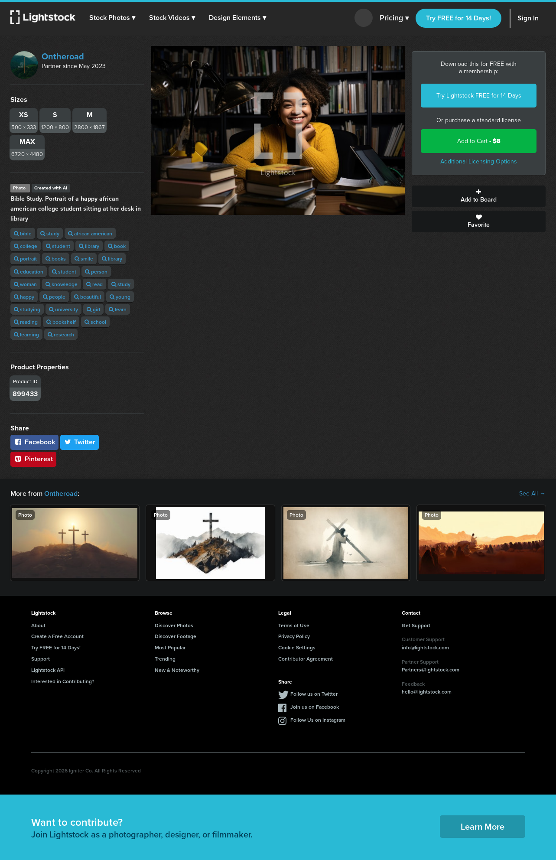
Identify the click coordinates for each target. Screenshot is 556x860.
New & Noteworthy (177, 670)
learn (118, 309)
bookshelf (61, 322)
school (95, 322)
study (49, 233)
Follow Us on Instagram (317, 719)
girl (93, 309)
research (61, 334)
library (89, 246)
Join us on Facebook (314, 706)
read (94, 284)
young (120, 296)
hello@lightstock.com (427, 691)
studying (27, 309)
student (58, 246)
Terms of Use (293, 625)
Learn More (482, 826)
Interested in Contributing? (62, 681)
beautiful (87, 296)
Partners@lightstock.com (430, 669)
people (54, 296)
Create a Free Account (57, 636)
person (96, 271)
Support (40, 658)
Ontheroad (63, 56)
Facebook (34, 442)
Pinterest (33, 459)
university (63, 309)
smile (84, 258)
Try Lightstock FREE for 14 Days (478, 95)
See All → (532, 493)
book (117, 246)
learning (26, 334)
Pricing (394, 18)
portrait (25, 258)
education (28, 271)
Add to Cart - (479, 141)
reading (26, 322)
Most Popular (170, 647)
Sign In (528, 18)
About (38, 625)
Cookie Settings (296, 647)
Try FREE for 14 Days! (458, 18)
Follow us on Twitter (314, 693)
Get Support (416, 625)
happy (24, 296)
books (56, 258)
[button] (112, 18)
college (25, 246)
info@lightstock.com (425, 647)
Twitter (80, 442)
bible (23, 233)
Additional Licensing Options (478, 161)
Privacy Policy (294, 636)
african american (90, 233)
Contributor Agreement (305, 658)
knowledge (62, 284)
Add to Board (478, 196)
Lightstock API (48, 670)
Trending (165, 658)
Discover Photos (174, 625)
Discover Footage (175, 636)
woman (25, 284)
